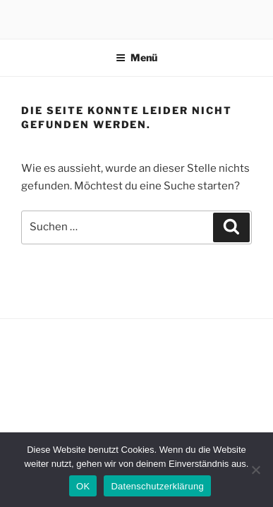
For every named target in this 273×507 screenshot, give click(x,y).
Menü (136, 57)
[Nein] (255, 470)
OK (83, 486)
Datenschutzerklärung (157, 486)
